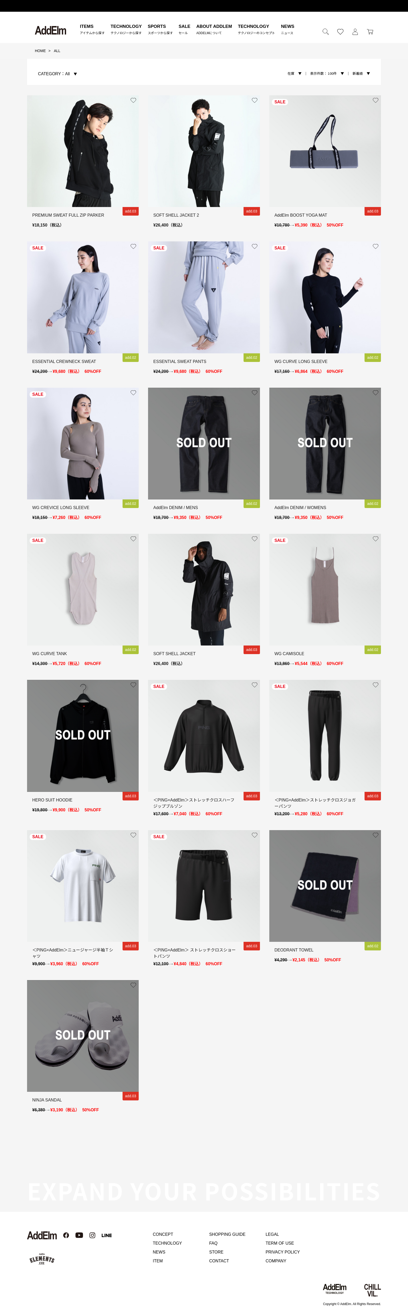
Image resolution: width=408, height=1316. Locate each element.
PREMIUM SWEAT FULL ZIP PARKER (68, 215)
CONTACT (219, 1261)
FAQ (213, 1243)
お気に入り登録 (133, 100)
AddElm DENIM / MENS (175, 507)
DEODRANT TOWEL (294, 950)
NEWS (159, 1252)
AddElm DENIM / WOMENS (300, 507)
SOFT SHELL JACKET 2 (176, 215)
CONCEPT (163, 1234)
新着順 (358, 73)
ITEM (158, 1261)
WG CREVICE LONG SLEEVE (60, 507)
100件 (323, 73)
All (54, 74)
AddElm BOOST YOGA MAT (301, 215)
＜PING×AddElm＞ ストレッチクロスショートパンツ (194, 953)
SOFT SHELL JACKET (174, 653)
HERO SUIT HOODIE (52, 800)
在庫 (291, 73)
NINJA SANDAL (47, 1100)
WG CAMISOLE (289, 653)
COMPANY (276, 1261)
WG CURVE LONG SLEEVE (301, 361)
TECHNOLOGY (167, 1243)
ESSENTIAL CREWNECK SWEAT (64, 361)
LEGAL (272, 1234)
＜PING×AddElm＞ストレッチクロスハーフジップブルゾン (193, 803)
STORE (216, 1252)
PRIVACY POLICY (283, 1252)
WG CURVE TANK (49, 653)
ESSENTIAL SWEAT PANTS (179, 361)
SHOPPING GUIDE (227, 1234)
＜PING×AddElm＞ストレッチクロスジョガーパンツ (315, 803)
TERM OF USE (280, 1243)
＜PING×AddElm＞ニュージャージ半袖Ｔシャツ (72, 953)
